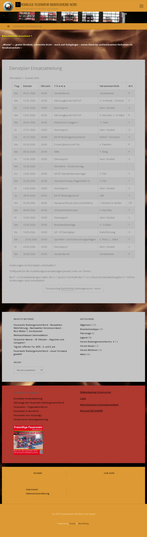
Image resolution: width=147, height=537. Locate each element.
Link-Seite (109, 473)
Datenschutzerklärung (37, 493)
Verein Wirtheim (89, 350)
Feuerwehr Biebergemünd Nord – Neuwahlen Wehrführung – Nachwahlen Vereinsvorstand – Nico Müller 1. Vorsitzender (38, 328)
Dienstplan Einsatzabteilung (28, 398)
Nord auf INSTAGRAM (91, 410)
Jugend (83, 337)
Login (83, 398)
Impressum (32, 489)
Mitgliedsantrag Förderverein (95, 392)
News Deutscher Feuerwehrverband (99, 404)
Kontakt (38, 473)
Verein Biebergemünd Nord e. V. (97, 341)
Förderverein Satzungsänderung (31, 419)
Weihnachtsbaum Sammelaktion (31, 335)
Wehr (83, 354)
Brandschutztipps (89, 329)
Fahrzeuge (85, 333)
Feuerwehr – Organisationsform (31, 406)
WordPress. (83, 523)
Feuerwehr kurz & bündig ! (28, 415)
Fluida (72, 523)
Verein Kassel (87, 345)
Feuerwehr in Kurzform (26, 411)
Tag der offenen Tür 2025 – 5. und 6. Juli (34, 346)
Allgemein (85, 324)
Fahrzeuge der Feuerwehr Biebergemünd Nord (39, 402)
